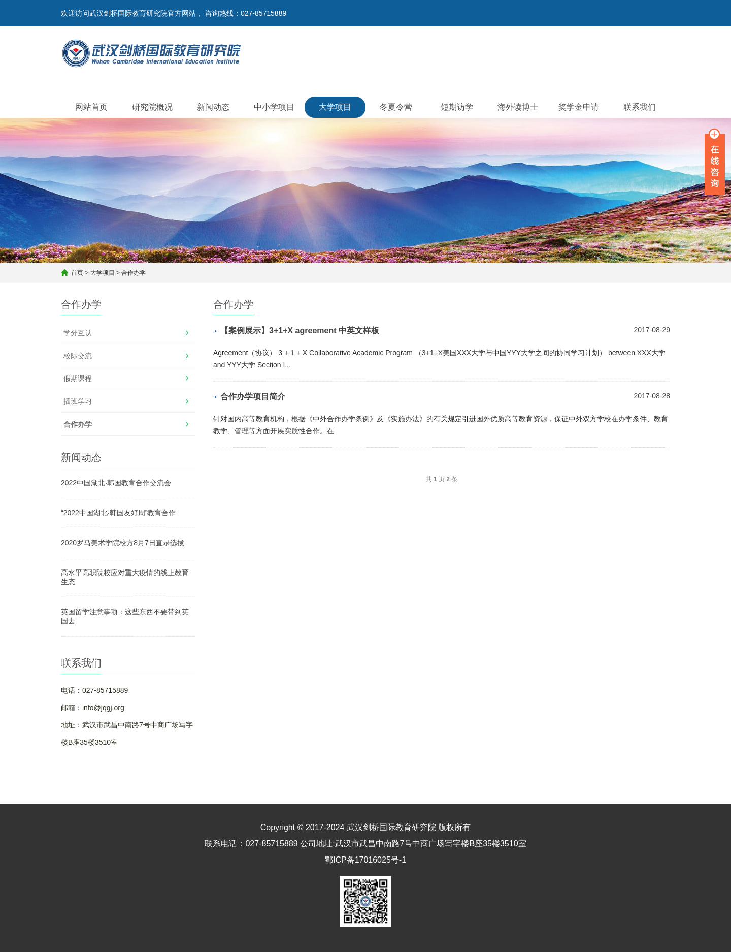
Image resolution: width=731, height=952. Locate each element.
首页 (77, 272)
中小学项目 (274, 107)
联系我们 (639, 107)
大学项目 (335, 107)
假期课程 (77, 378)
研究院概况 (152, 107)
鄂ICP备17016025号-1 (365, 859)
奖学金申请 (578, 107)
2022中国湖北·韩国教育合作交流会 (116, 483)
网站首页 (91, 107)
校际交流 (77, 356)
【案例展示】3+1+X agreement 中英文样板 (299, 330)
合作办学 (133, 272)
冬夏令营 (396, 107)
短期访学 (457, 107)
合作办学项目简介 (252, 396)
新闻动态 (213, 107)
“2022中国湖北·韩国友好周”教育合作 (118, 513)
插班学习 (77, 401)
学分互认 (77, 333)
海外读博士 (517, 107)
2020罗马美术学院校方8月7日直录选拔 (122, 542)
